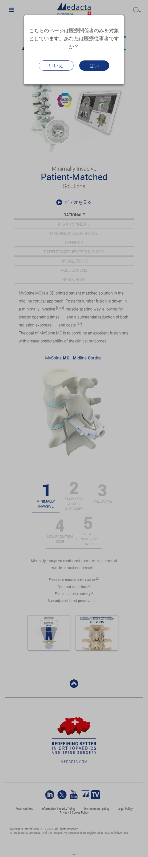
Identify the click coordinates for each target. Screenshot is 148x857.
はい (94, 65)
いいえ (56, 65)
